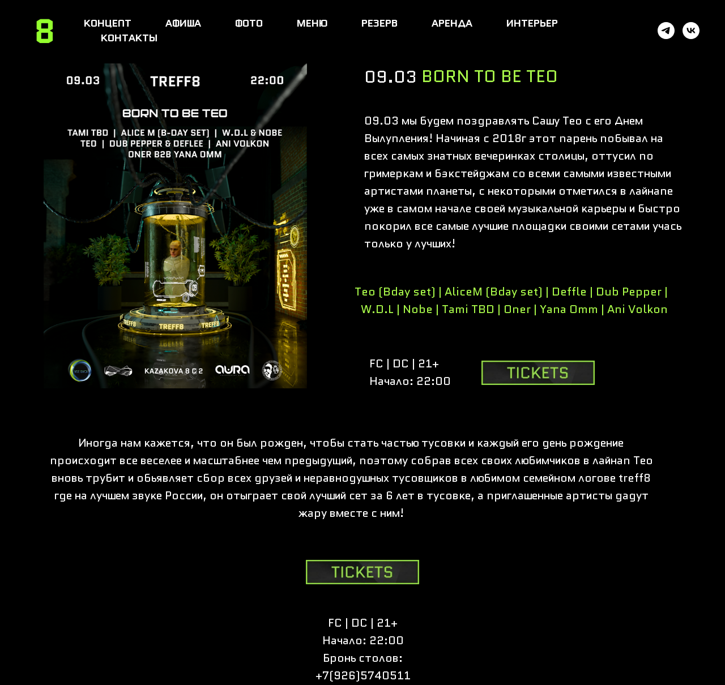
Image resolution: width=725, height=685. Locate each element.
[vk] (691, 30)
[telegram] (666, 30)
